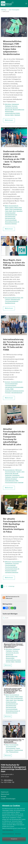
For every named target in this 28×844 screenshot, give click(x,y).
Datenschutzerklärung (8, 833)
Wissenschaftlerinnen (18, 109)
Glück (14, 211)
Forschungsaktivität (10, 565)
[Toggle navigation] (26, 3)
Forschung (14, 106)
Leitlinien (7, 299)
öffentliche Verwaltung (11, 479)
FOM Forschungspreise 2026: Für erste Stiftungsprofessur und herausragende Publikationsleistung (14, 741)
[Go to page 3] (6, 586)
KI (18, 222)
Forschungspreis (13, 744)
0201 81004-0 (8, 780)
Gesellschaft (8, 475)
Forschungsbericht (10, 470)
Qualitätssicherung (10, 303)
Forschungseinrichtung (11, 482)
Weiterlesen (9, 120)
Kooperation (15, 477)
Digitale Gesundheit (10, 213)
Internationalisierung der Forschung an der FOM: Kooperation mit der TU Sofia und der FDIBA (13, 345)
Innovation (21, 477)
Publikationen (15, 104)
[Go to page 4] (8, 586)
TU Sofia (7, 389)
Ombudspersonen (15, 299)
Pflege (7, 744)
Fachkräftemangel (10, 480)
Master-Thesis (18, 207)
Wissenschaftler (9, 111)
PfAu (7, 752)
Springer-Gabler (9, 115)
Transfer (18, 471)
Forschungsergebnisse (11, 567)
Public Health (8, 211)
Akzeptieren (14, 839)
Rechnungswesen (10, 748)
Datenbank (17, 115)
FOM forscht (18, 470)
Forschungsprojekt (11, 746)
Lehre (22, 471)
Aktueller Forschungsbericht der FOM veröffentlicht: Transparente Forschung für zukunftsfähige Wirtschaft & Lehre (14, 437)
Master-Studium (9, 207)
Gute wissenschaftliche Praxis (12, 297)
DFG (22, 297)
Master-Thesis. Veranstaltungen (13, 209)
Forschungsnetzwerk (10, 385)
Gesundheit (19, 211)
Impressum (18, 833)
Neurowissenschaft (10, 218)
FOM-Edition (8, 104)
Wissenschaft (8, 109)
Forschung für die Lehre (11, 108)
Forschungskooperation (11, 383)
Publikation (8, 106)
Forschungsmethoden (11, 220)
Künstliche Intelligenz (11, 223)
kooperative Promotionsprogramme (14, 391)
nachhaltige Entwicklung (11, 572)
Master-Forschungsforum (11, 205)
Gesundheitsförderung (11, 214)
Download (20, 482)
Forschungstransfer (10, 471)
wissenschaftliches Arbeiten (12, 113)
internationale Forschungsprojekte (14, 387)
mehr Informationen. (8, 830)
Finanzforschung (18, 750)
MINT (16, 480)
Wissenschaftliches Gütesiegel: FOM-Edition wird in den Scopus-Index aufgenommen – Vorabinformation (14, 645)
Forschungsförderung (16, 382)
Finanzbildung (9, 750)
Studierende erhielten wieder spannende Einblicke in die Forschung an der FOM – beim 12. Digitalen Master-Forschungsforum (14, 159)
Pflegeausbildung (13, 752)
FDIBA (12, 389)
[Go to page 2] (4, 586)
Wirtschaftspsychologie (11, 222)
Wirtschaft (15, 473)
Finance (18, 748)
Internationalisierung (16, 392)
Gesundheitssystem (10, 216)
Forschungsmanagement (11, 301)
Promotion (8, 392)
